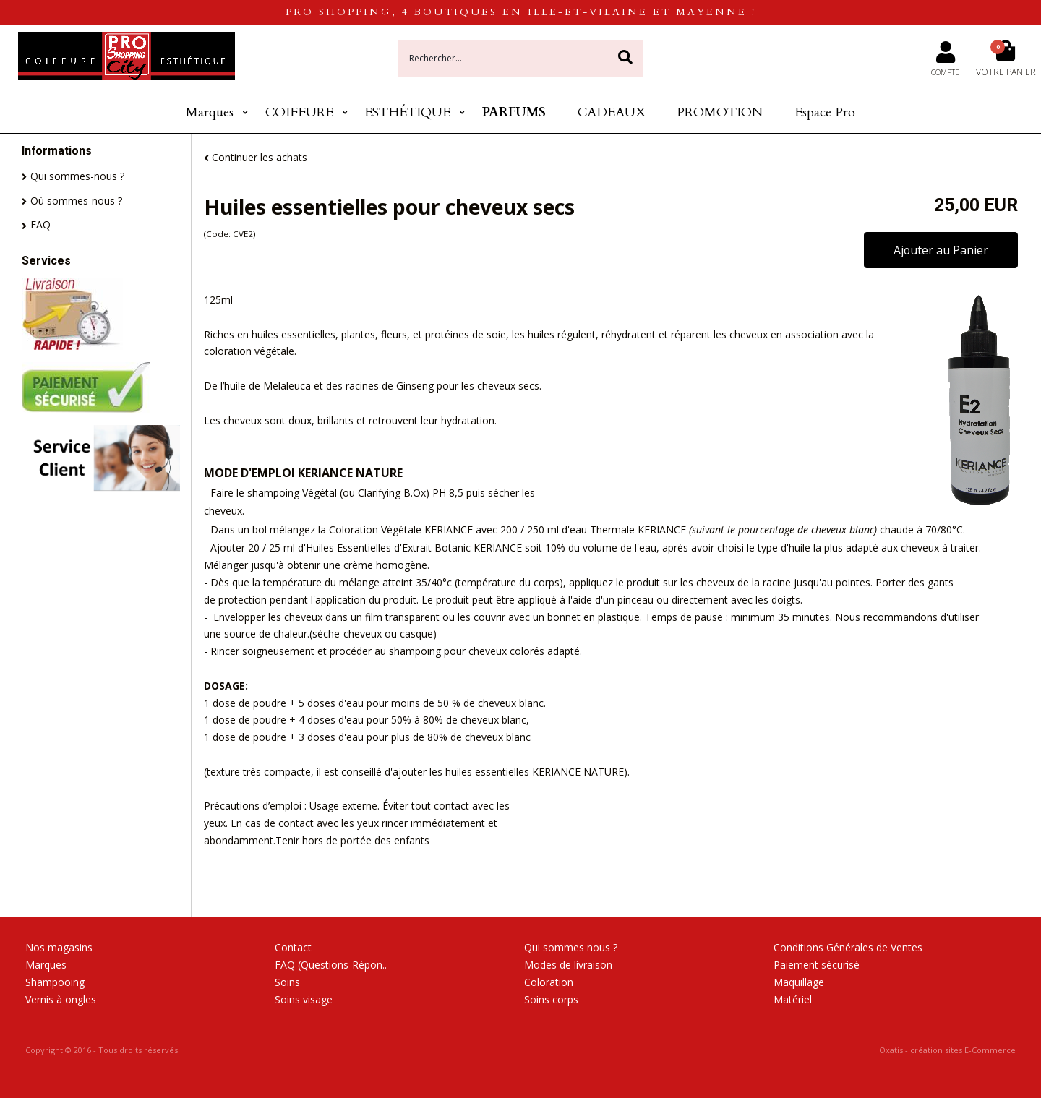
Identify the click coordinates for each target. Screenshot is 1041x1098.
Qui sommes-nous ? (77, 176)
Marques (210, 112)
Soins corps (551, 999)
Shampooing (55, 982)
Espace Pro (824, 112)
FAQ (40, 224)
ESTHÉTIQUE (407, 112)
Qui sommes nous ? (570, 947)
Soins (287, 982)
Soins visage (304, 999)
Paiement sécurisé (817, 965)
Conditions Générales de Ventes (848, 947)
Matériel (793, 999)
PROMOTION (720, 112)
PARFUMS (514, 112)
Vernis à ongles (60, 999)
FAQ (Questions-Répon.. (331, 965)
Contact (293, 947)
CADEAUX (612, 112)
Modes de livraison (568, 965)
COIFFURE (299, 112)
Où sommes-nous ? (76, 200)
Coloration (548, 982)
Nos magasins (59, 947)
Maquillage (799, 982)
